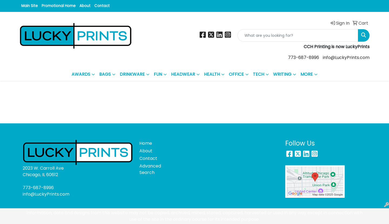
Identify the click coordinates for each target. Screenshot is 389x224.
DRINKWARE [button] (132, 74)
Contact (102, 5)
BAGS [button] (105, 74)
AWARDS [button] (81, 74)
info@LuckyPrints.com (346, 57)
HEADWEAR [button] (183, 74)
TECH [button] (258, 74)
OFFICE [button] (236, 74)
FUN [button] (158, 74)
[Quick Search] (297, 35)
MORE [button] (306, 74)
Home (145, 143)
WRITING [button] (282, 74)
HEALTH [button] (212, 74)
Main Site (29, 5)
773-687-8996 (303, 57)
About (84, 5)
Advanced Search (150, 169)
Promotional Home (59, 5)
